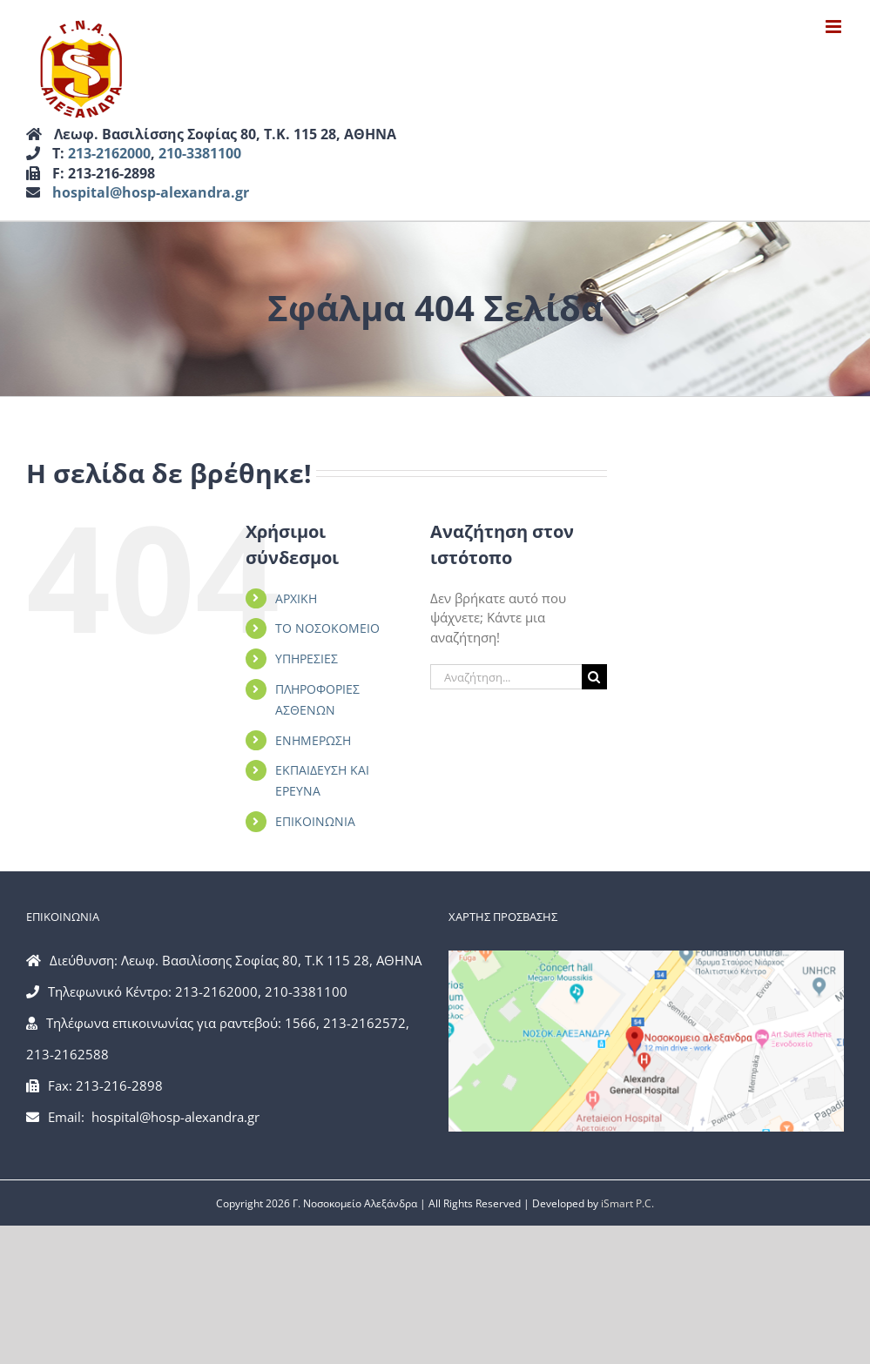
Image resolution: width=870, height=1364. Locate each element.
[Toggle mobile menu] (835, 26)
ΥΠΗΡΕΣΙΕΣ (306, 658)
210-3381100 (199, 153)
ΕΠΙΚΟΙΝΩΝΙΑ (315, 821)
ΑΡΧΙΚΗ (296, 598)
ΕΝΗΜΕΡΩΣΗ (313, 740)
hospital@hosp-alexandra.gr (150, 192)
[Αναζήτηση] (594, 676)
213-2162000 (109, 153)
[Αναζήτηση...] (505, 676)
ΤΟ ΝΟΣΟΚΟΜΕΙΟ (327, 628)
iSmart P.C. (627, 1203)
